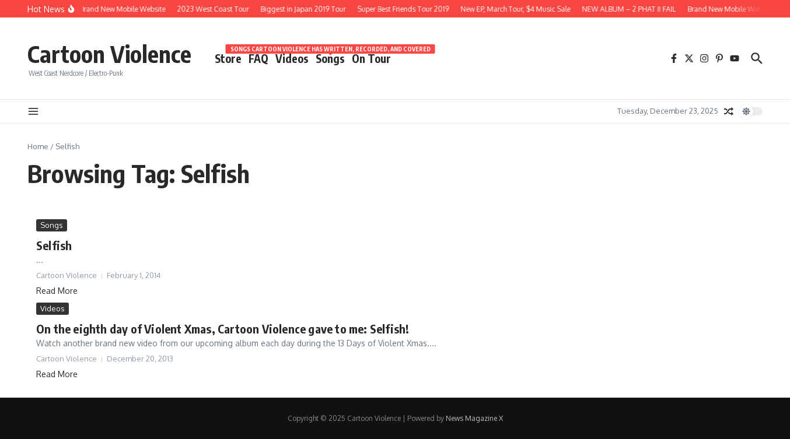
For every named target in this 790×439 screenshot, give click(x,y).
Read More (57, 291)
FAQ (258, 58)
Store (228, 58)
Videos (292, 58)
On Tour (371, 58)
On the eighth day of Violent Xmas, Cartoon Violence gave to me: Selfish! (222, 328)
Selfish (54, 245)
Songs (330, 57)
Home (37, 146)
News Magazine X (474, 418)
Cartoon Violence (109, 53)
